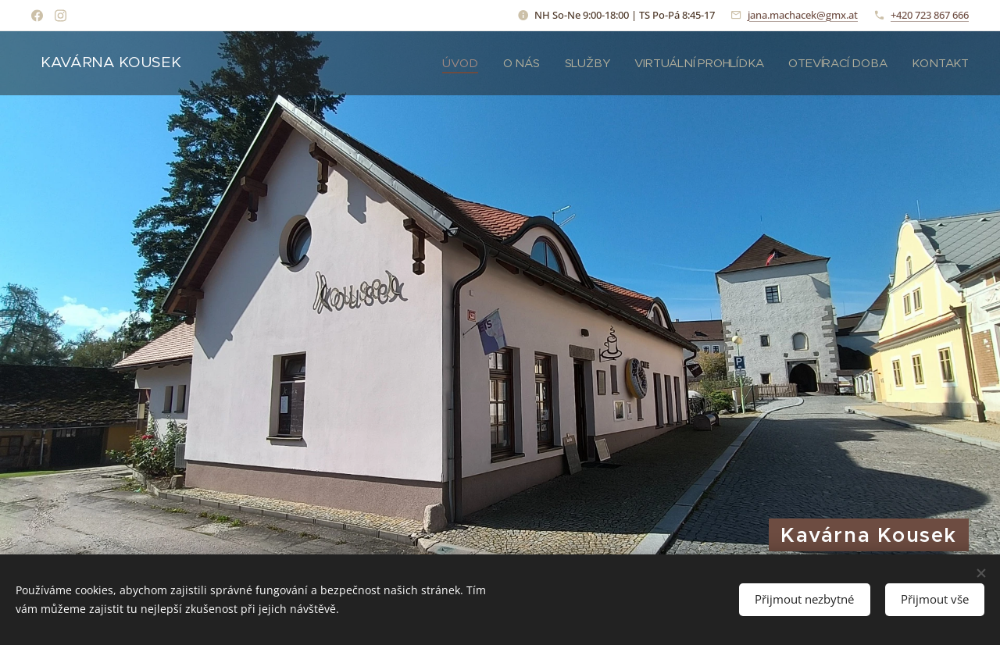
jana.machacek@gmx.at (803, 15)
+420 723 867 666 (930, 15)
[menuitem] (456, 63)
